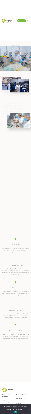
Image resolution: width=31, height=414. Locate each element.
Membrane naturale (21, 398)
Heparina (18, 403)
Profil (3, 400)
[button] (14, 20)
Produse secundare (21, 401)
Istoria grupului (5, 403)
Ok (16, 411)
